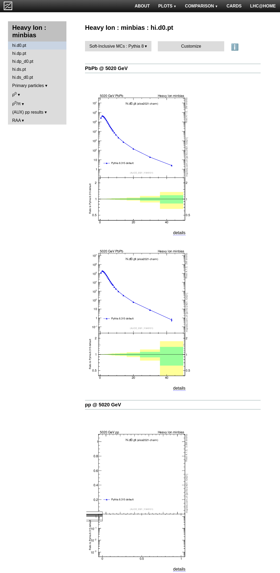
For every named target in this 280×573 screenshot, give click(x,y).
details (179, 232)
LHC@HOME (263, 6)
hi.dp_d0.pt (22, 61)
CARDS (234, 6)
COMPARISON (201, 6)
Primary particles (28, 85)
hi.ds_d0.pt (22, 77)
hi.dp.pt (19, 53)
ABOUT (142, 6)
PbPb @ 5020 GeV (106, 68)
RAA (16, 120)
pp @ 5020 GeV (103, 404)
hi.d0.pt (19, 45)
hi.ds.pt (19, 69)
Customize (191, 46)
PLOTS (167, 6)
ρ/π (16, 103)
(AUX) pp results (27, 112)
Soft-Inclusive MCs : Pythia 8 (117, 46)
